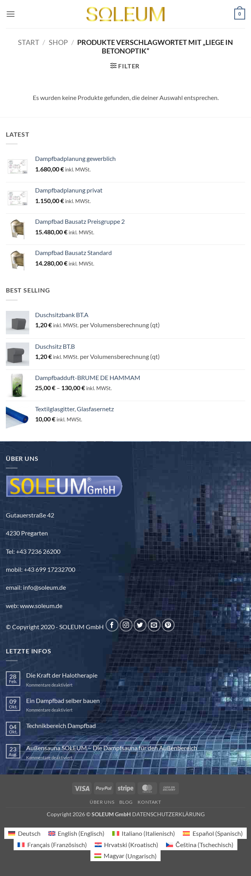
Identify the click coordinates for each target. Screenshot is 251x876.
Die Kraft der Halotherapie (61, 675)
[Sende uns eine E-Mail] (154, 625)
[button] (10, 13)
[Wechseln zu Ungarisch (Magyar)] (125, 856)
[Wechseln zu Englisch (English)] (76, 833)
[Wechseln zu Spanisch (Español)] (212, 833)
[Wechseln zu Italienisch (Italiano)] (143, 833)
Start (28, 42)
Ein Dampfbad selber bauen (63, 700)
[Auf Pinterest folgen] (168, 625)
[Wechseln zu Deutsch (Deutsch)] (24, 833)
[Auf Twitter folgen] (140, 625)
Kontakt (149, 802)
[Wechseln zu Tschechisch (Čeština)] (199, 844)
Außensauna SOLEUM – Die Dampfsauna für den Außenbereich (111, 747)
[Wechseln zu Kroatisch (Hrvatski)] (126, 844)
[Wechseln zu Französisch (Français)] (52, 844)
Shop (58, 42)
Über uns (102, 802)
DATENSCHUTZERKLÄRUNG (168, 814)
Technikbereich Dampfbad (61, 725)
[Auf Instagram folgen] (126, 625)
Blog (126, 802)
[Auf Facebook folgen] (112, 625)
